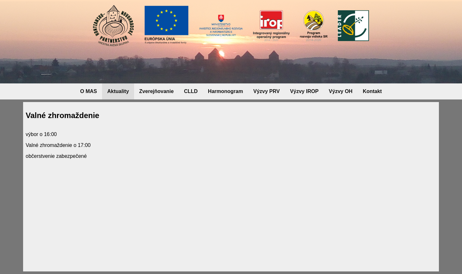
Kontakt (372, 91)
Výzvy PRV (266, 91)
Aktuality (118, 91)
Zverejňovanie (156, 91)
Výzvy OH (341, 91)
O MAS (88, 91)
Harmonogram (225, 91)
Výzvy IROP (304, 91)
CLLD (191, 91)
